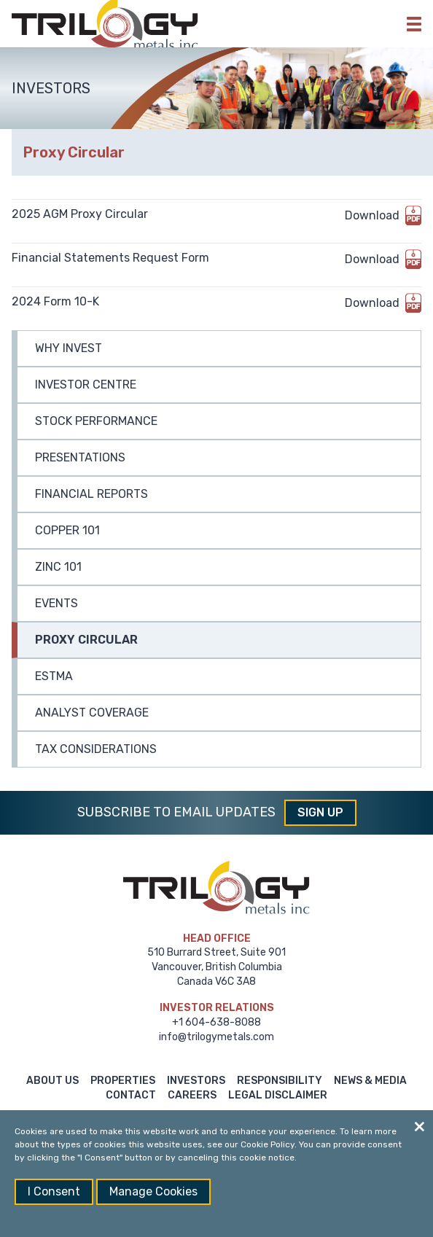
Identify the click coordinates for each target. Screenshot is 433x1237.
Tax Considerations (96, 749)
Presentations (80, 457)
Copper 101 (67, 530)
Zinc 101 (58, 567)
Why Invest (68, 348)
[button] (414, 24)
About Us (52, 1080)
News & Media (370, 1080)
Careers (192, 1095)
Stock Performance (96, 421)
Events (56, 603)
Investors (196, 1080)
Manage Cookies (153, 1191)
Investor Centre (85, 384)
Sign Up (320, 812)
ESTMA (54, 676)
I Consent (54, 1191)
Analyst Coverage (92, 712)
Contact (131, 1095)
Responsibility (279, 1080)
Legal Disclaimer (277, 1095)
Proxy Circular (86, 640)
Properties (122, 1080)
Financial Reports (91, 494)
